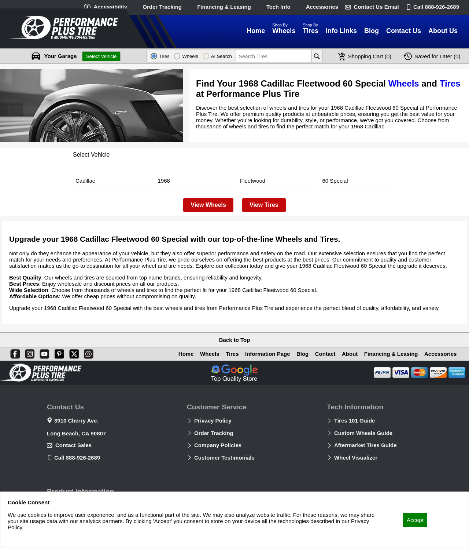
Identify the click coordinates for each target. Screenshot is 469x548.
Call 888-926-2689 (77, 457)
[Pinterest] (58, 352)
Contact (321, 354)
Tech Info (278, 7)
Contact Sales (73, 445)
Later (437, 56)
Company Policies (217, 445)
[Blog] (87, 352)
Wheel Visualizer (355, 457)
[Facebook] (14, 352)
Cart (370, 56)
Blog (298, 354)
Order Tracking (162, 7)
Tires (450, 83)
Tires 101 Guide (354, 420)
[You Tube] (43, 352)
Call (436, 7)
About (347, 354)
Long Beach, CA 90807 (76, 433)
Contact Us (376, 7)
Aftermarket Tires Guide (365, 445)
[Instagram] (28, 352)
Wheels (403, 83)
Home (177, 354)
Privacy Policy (213, 420)
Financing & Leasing (224, 7)
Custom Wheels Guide (363, 433)
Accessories (322, 7)
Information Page (262, 354)
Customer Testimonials (224, 457)
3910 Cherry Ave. (76, 420)
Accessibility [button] (110, 7)
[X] (73, 352)
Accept (415, 520)
